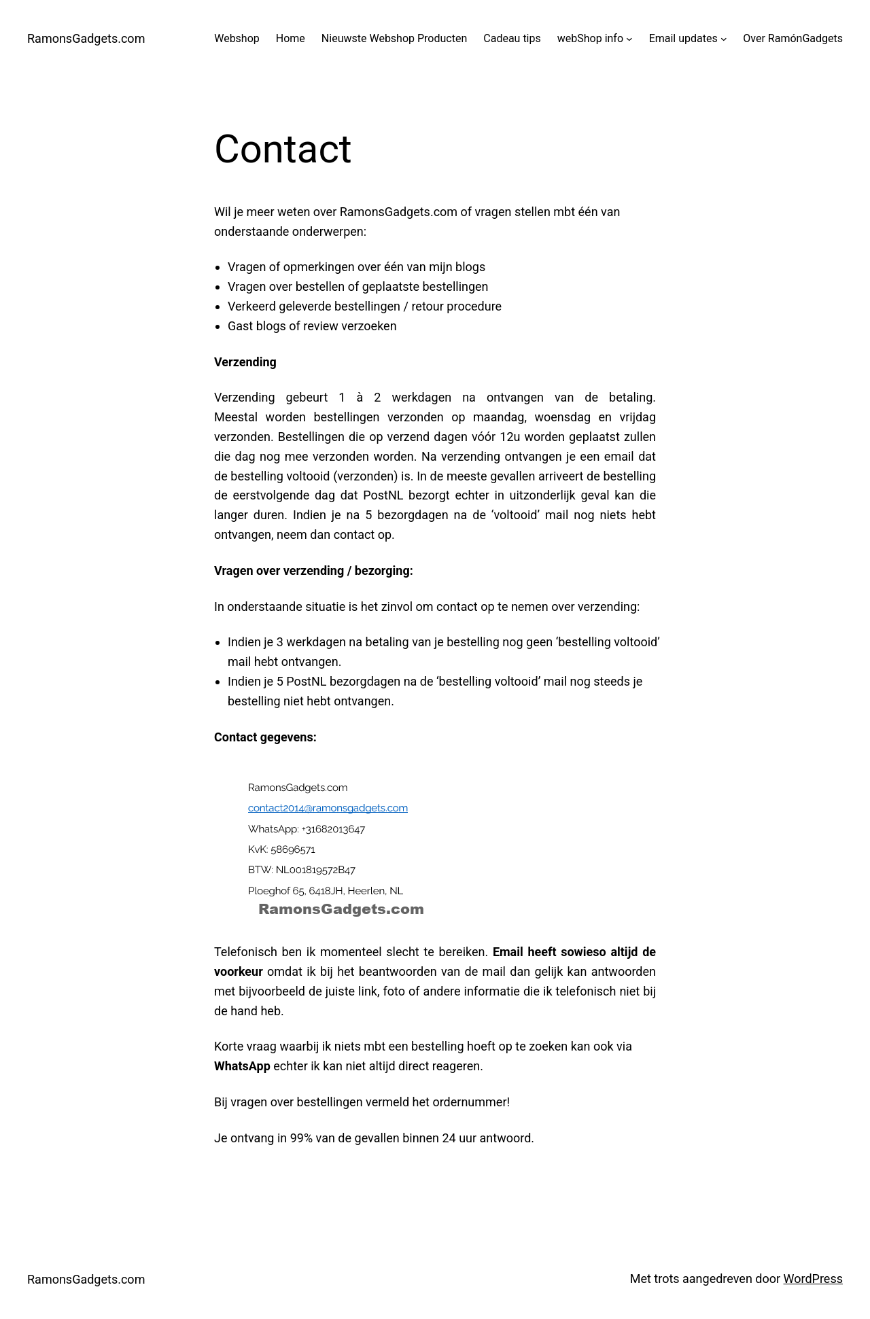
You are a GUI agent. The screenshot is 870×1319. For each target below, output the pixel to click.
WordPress (813, 1278)
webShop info (590, 38)
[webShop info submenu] (629, 38)
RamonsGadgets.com (86, 38)
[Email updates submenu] (723, 38)
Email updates (683, 38)
